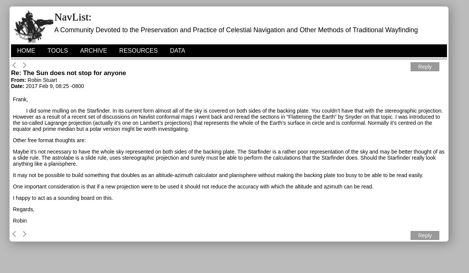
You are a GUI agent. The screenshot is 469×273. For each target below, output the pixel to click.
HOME (26, 50)
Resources (138, 50)
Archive (93, 50)
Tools (57, 50)
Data (177, 50)
